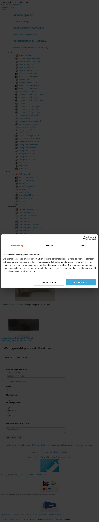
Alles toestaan (80, 282)
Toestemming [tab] (17, 245)
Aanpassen (49, 282)
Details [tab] (49, 245)
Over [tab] (82, 245)
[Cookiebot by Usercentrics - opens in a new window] (84, 238)
